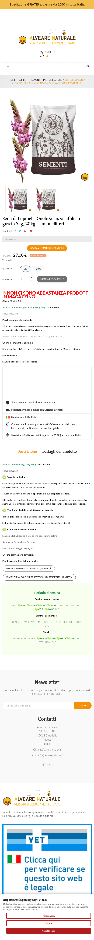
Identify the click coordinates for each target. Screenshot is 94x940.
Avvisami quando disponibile (47, 248)
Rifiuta (48, 923)
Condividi (15, 231)
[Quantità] (25, 279)
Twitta (20, 231)
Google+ (25, 231)
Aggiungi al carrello (52, 279)
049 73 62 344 (53, 749)
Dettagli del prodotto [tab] (59, 451)
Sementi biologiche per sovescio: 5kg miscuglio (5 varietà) (39, 577)
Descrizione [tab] (27, 451)
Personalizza (48, 915)
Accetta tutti (48, 930)
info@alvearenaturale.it (50, 755)
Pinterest (31, 231)
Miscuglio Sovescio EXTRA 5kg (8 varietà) (29, 568)
